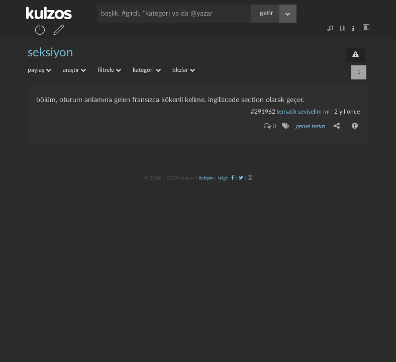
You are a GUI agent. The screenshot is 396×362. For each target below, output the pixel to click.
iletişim (206, 177)
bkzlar (183, 70)
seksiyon (50, 53)
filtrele (109, 70)
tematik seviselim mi (303, 112)
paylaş (39, 70)
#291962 (263, 112)
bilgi (222, 177)
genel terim (310, 126)
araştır (74, 70)
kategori (147, 70)
